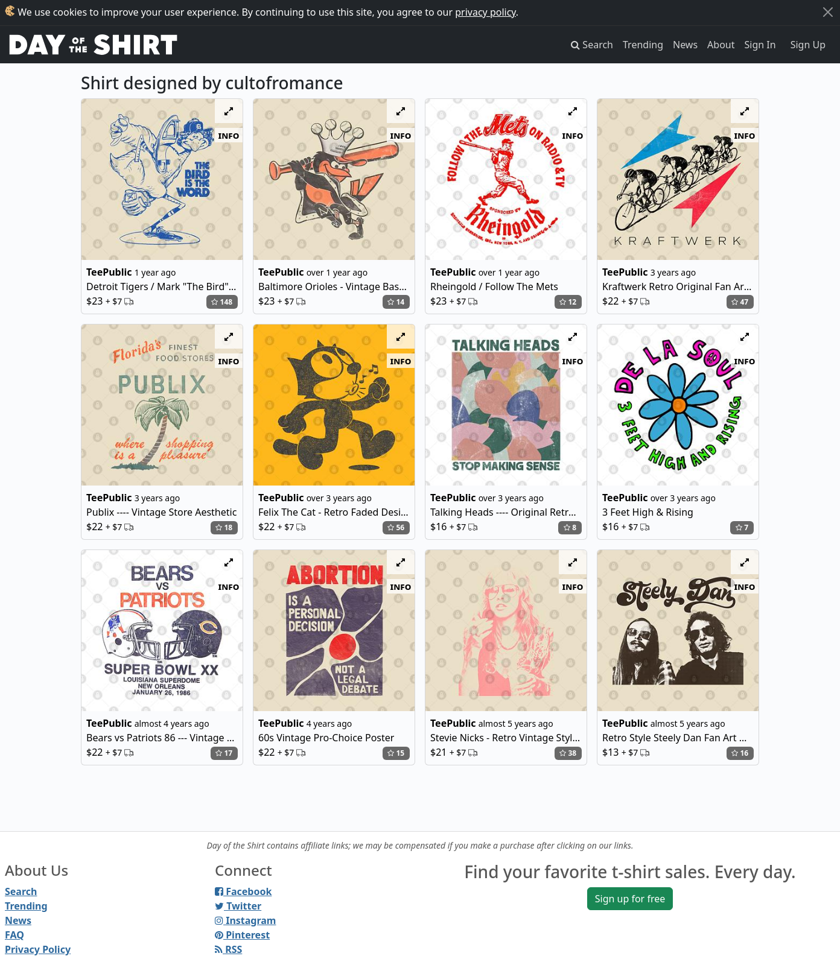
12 (567, 302)
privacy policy (485, 12)
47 (739, 302)
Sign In (760, 44)
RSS (228, 949)
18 (223, 527)
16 (739, 753)
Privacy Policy (38, 949)
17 (223, 753)
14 (395, 302)
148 (221, 302)
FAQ (14, 935)
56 (395, 527)
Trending (643, 44)
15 (395, 753)
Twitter (238, 906)
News (685, 44)
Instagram (245, 920)
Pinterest (242, 935)
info (229, 135)
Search (21, 891)
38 (567, 753)
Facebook (243, 891)
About (720, 44)
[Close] (828, 12)
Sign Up (808, 44)
